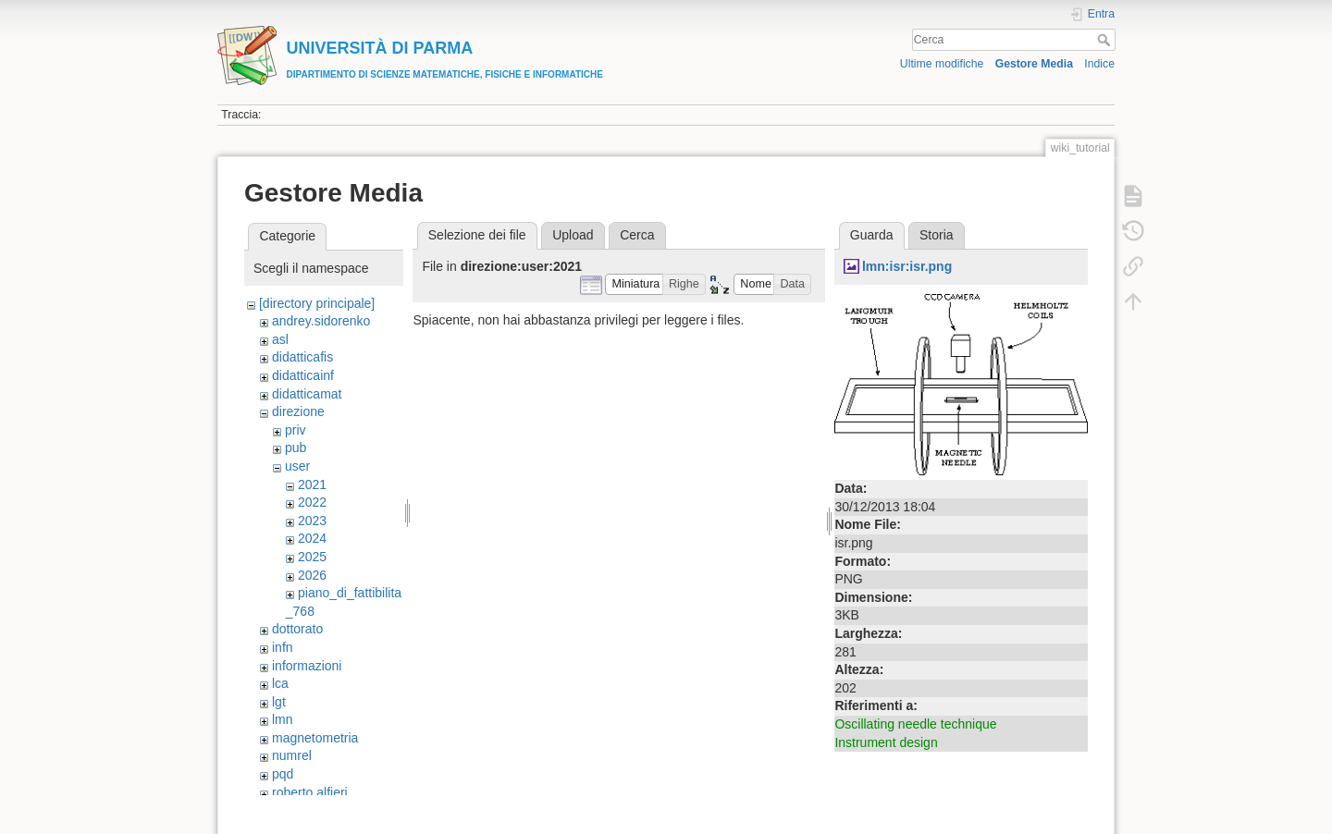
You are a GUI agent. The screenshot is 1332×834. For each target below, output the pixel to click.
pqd (282, 774)
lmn (282, 719)
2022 (312, 502)
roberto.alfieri (310, 792)
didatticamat (306, 393)
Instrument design (885, 742)
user (297, 466)
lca (280, 683)
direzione (298, 411)
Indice (1099, 63)
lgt (279, 701)
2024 (312, 538)
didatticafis (302, 357)
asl (280, 339)
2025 (312, 556)
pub (295, 447)
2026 (312, 575)
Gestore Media (1034, 63)
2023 (312, 520)
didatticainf (303, 375)
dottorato (297, 628)
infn (282, 647)
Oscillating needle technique (915, 724)
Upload (572, 234)
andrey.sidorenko (321, 320)
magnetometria (315, 737)
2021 (312, 484)
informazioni (306, 665)
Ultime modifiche (942, 63)
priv (295, 430)
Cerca (1106, 39)
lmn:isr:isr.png (907, 266)
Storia (936, 234)
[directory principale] (317, 303)
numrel (292, 755)
